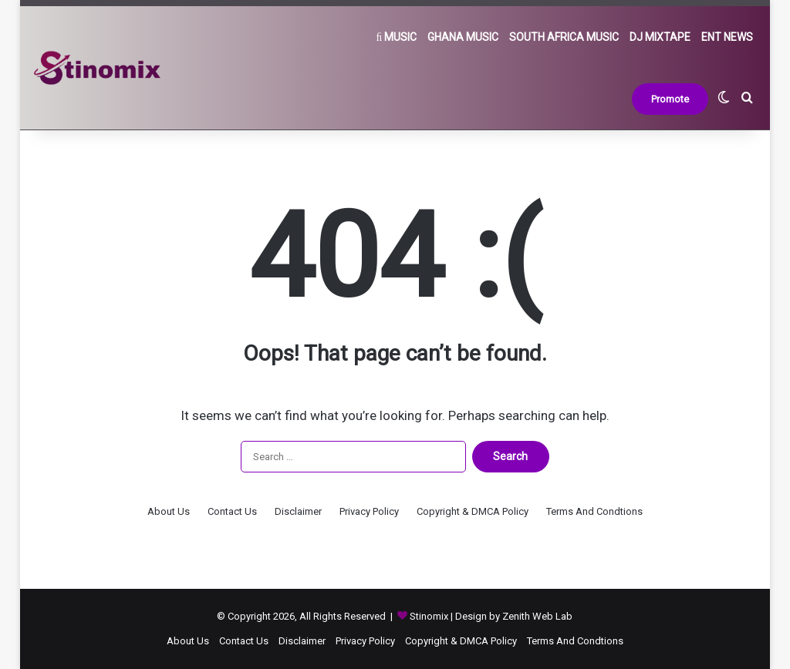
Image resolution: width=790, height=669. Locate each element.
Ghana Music (462, 37)
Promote (670, 99)
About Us (168, 511)
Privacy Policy (369, 511)
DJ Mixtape (660, 37)
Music (396, 37)
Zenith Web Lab (537, 616)
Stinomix (430, 616)
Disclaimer (298, 511)
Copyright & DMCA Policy (472, 511)
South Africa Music (564, 37)
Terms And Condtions (594, 511)
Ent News (727, 37)
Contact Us (232, 511)
